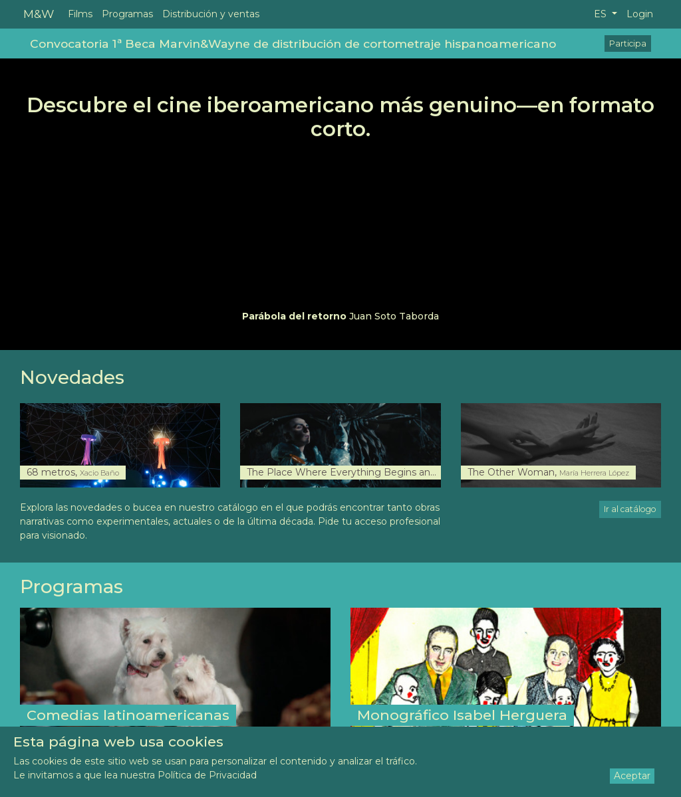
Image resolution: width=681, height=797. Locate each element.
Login (639, 14)
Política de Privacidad (207, 775)
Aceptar (632, 776)
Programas (127, 14)
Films (80, 14)
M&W (38, 14)
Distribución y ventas (210, 14)
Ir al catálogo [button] (630, 509)
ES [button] (601, 14)
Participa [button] (627, 43)
